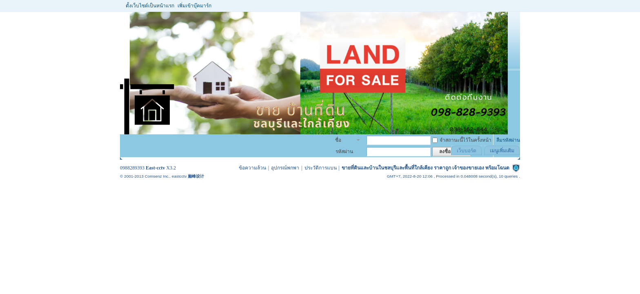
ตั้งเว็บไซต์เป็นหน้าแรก (150, 6)
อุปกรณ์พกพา (285, 168)
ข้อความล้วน (252, 168)
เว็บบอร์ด (466, 151)
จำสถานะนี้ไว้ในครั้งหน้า (461, 140)
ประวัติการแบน (320, 168)
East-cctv (155, 168)
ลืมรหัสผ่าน (508, 140)
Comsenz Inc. (156, 176)
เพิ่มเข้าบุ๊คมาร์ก (194, 6)
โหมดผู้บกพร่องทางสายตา (514, 5)
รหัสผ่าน (344, 151)
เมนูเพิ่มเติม (502, 151)
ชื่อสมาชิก (342, 141)
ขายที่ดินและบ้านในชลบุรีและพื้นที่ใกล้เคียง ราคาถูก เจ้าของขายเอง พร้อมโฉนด (425, 168)
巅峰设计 (196, 176)
